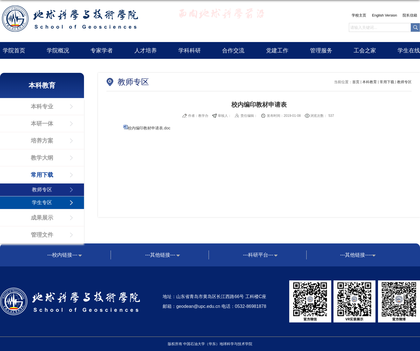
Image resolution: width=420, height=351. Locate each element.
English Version (384, 15)
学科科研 (189, 50)
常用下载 (387, 82)
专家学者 (101, 50)
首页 (356, 82)
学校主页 (359, 15)
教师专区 (404, 82)
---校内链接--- (62, 255)
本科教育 (369, 82)
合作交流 (233, 50)
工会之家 (365, 50)
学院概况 (58, 50)
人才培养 (145, 50)
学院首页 (14, 50)
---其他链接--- (160, 255)
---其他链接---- (356, 255)
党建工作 (277, 50)
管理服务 (321, 50)
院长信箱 (410, 15)
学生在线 (409, 50)
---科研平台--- (258, 255)
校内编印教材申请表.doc (149, 128)
